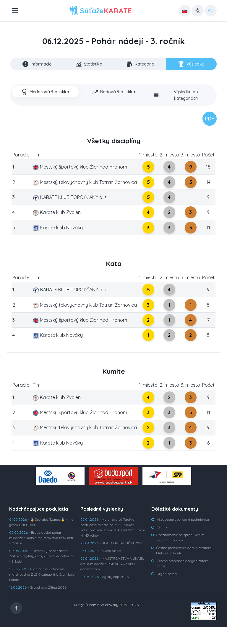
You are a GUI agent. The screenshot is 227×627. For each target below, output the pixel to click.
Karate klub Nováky (58, 228)
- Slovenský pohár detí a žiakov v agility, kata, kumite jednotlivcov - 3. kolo (41, 556)
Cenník (162, 527)
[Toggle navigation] (14, 10)
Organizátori (167, 574)
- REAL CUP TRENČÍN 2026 (111, 543)
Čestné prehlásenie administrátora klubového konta (184, 550)
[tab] (45, 91)
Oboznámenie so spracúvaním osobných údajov (180, 537)
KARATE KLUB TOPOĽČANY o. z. (70, 197)
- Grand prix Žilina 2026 (38, 587)
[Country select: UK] (185, 11)
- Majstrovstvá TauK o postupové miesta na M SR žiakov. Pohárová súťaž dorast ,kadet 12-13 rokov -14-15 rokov (112, 527)
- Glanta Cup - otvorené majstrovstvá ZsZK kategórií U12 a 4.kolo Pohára (41, 574)
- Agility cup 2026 (104, 576)
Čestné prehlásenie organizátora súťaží (183, 563)
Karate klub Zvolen (57, 212)
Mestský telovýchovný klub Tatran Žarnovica (85, 182)
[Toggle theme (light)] (198, 11)
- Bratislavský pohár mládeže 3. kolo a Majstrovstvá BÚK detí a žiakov (41, 537)
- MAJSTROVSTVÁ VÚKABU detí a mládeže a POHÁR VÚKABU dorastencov (112, 563)
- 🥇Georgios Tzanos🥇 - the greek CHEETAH (41, 522)
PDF (209, 119)
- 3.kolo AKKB (100, 550)
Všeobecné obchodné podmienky (183, 519)
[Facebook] (16, 608)
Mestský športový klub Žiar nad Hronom (80, 167)
